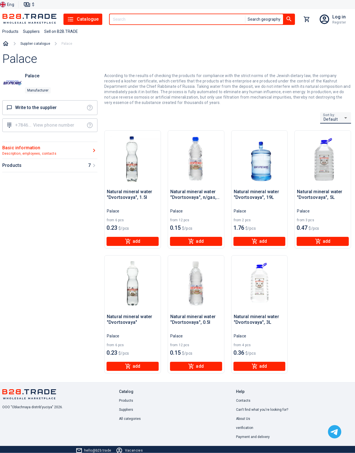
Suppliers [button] (31, 31)
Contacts (243, 401)
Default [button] (331, 119)
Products (126, 401)
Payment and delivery (253, 437)
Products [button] (10, 31)
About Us (243, 419)
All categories (130, 419)
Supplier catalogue (35, 44)
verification (244, 428)
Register (339, 22)
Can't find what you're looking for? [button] (262, 410)
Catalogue (83, 19)
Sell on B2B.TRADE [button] (61, 31)
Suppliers (126, 410)
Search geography (264, 19)
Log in (339, 17)
